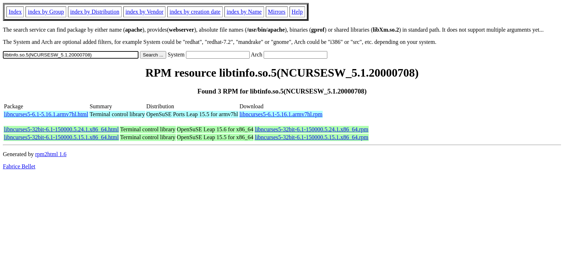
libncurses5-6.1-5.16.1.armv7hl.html (46, 114)
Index (15, 12)
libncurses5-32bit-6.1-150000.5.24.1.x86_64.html (61, 129)
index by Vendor (144, 12)
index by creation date (194, 12)
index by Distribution (94, 12)
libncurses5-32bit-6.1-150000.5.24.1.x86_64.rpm (311, 129)
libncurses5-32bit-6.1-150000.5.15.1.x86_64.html (61, 137)
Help (297, 12)
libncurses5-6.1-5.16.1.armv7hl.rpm (281, 114)
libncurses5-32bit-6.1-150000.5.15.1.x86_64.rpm (311, 137)
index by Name (244, 12)
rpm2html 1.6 (51, 154)
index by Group (46, 12)
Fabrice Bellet (19, 166)
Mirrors (277, 12)
